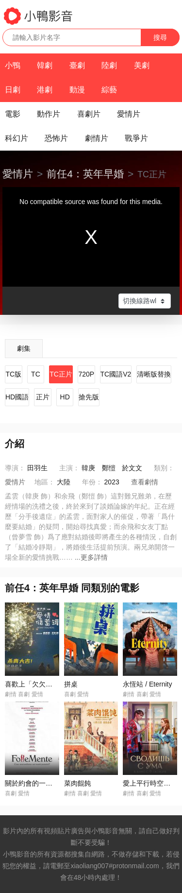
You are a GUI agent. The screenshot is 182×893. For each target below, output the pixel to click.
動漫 (77, 90)
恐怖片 (56, 138)
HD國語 (17, 397)
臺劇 (77, 65)
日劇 (12, 90)
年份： (92, 482)
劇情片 (96, 138)
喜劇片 (88, 114)
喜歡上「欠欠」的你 (35, 684)
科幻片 (16, 138)
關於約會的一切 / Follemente (48, 783)
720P (86, 374)
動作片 (48, 114)
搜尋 (160, 37)
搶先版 (89, 397)
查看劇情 (144, 482)
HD (65, 397)
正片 (43, 397)
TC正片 (61, 374)
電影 (12, 114)
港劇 (44, 90)
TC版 (13, 374)
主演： (69, 468)
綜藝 (109, 90)
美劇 (141, 65)
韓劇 (44, 65)
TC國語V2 (116, 374)
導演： (15, 468)
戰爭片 (136, 138)
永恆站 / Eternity (147, 684)
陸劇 (109, 65)
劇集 (24, 348)
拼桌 (71, 684)
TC (35, 374)
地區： (44, 482)
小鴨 (12, 65)
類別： (164, 468)
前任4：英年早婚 (85, 173)
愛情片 (128, 114)
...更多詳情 (91, 557)
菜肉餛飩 (77, 783)
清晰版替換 (154, 374)
